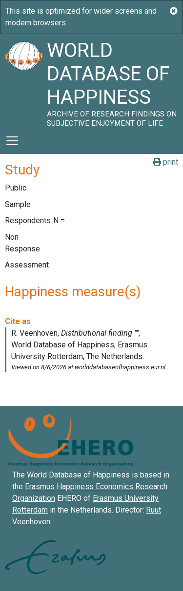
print (165, 162)
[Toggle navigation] (12, 141)
